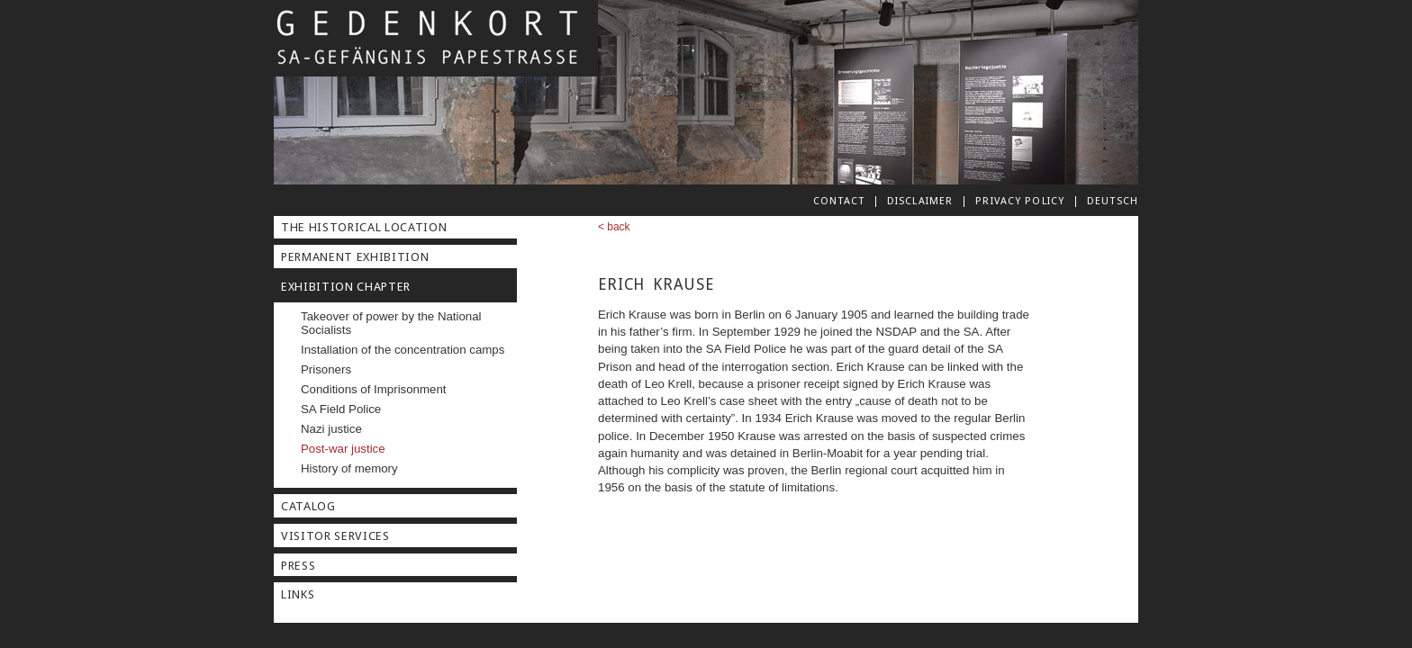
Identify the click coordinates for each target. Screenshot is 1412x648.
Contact (838, 200)
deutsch (1112, 200)
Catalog (308, 506)
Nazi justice (331, 429)
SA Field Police (341, 409)
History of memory (349, 468)
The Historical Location (364, 227)
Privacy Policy (1019, 200)
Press (298, 565)
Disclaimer (920, 200)
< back (614, 226)
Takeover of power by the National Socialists (391, 323)
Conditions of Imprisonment (373, 389)
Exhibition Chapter (346, 286)
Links (297, 594)
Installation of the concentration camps (402, 349)
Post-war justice (343, 448)
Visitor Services (335, 536)
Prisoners (326, 369)
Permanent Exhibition (355, 257)
